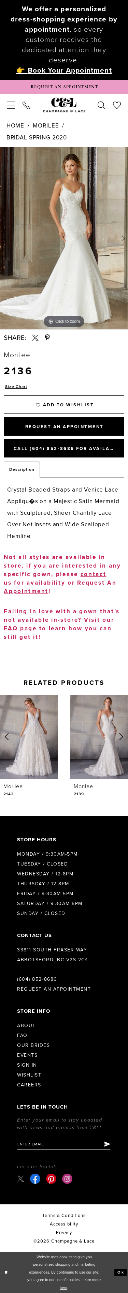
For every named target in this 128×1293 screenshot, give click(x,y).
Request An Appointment (64, 427)
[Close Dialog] (6, 1272)
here (63, 1288)
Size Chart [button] (16, 386)
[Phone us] (26, 105)
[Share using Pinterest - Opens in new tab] (47, 338)
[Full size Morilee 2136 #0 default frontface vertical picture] (64, 238)
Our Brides (33, 1045)
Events (27, 1055)
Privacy (64, 1232)
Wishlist (29, 1075)
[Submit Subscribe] (107, 1144)
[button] (11, 105)
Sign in (27, 1065)
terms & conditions (64, 1215)
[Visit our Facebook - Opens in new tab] (35, 1179)
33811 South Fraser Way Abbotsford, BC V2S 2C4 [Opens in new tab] (52, 955)
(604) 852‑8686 (37, 979)
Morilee (46, 125)
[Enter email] (64, 1144)
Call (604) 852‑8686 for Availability (69, 448)
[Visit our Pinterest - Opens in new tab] (51, 1179)
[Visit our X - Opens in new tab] (20, 1179)
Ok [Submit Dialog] (120, 1272)
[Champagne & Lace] (64, 105)
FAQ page (20, 628)
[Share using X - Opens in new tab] (35, 338)
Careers (29, 1085)
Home (15, 125)
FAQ (22, 1035)
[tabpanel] (64, 238)
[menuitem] (11, 105)
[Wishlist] (117, 105)
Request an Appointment (54, 989)
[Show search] (101, 105)
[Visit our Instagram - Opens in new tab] (67, 1179)
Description (21, 469)
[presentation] (29, 736)
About (26, 1025)
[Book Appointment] (64, 87)
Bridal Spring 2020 (36, 137)
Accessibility (64, 1224)
